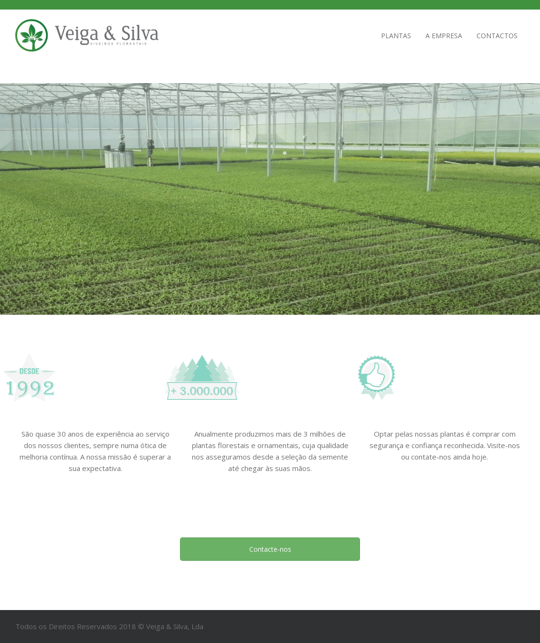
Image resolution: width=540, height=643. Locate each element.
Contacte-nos (270, 549)
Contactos (497, 35)
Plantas (396, 35)
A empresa (443, 35)
